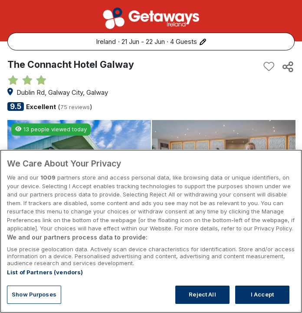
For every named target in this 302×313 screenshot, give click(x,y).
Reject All (202, 294)
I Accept (262, 294)
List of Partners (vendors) (45, 272)
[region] (151, 231)
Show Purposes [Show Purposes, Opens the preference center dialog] (34, 294)
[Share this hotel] (287, 66)
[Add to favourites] (269, 66)
